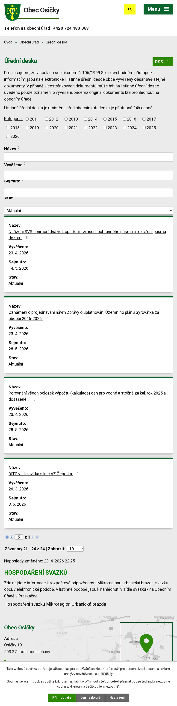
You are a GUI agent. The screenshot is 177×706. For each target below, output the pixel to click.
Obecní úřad (29, 42)
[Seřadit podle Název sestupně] (18, 148)
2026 (15, 136)
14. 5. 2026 (18, 268)
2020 (54, 127)
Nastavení (117, 697)
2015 (112, 119)
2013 (73, 119)
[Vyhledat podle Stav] (88, 211)
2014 (92, 119)
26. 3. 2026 (18, 489)
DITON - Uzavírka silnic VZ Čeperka (44, 473)
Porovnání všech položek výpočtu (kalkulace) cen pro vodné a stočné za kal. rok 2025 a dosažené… (87, 396)
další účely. (105, 674)
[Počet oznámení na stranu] (75, 549)
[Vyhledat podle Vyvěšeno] (88, 175)
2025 (151, 127)
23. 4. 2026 (18, 253)
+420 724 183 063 (71, 28)
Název (10, 148)
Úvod (8, 42)
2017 (151, 119)
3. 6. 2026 (17, 504)
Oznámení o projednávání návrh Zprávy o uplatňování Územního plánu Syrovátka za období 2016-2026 (84, 315)
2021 (73, 127)
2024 (131, 127)
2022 (92, 127)
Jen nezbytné (90, 697)
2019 (34, 127)
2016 (131, 119)
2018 (15, 127)
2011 (34, 119)
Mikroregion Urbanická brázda (76, 604)
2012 (53, 119)
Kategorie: (13, 118)
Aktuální (16, 283)
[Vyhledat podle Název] (88, 157)
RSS (163, 61)
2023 (112, 127)
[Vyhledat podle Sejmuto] (88, 192)
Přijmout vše (61, 697)
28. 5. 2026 (18, 348)
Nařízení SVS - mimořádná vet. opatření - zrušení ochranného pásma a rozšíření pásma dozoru (87, 234)
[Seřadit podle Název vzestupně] (18, 146)
